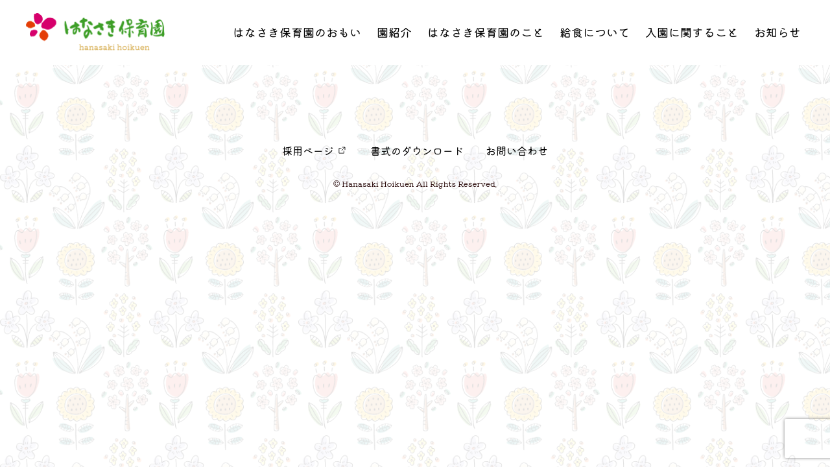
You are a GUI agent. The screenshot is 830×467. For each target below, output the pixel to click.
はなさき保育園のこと (485, 35)
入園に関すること (692, 35)
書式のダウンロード (417, 150)
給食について (594, 35)
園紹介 (394, 35)
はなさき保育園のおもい (297, 35)
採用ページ (308, 150)
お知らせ (777, 35)
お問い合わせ (517, 150)
